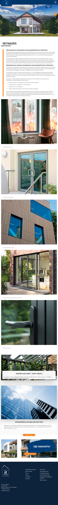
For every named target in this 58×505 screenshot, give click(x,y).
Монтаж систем (28, 471)
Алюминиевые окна (44, 471)
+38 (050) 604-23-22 (5, 490)
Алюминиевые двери (44, 473)
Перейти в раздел (29, 435)
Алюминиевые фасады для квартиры (29, 422)
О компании (28, 476)
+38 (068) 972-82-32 (5, 488)
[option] (29, 20)
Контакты (27, 478)
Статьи (26, 473)
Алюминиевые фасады (45, 475)
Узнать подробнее (30, 453)
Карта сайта (42, 469)
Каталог (27, 475)
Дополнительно (43, 480)
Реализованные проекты (30, 469)
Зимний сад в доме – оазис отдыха (29, 373)
